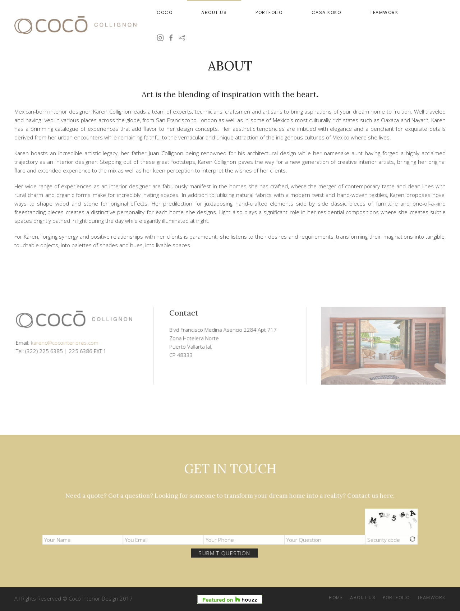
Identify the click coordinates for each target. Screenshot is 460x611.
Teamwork (384, 12)
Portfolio (269, 12)
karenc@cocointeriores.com (66, 341)
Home (336, 597)
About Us (214, 12)
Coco (164, 12)
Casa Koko (326, 12)
